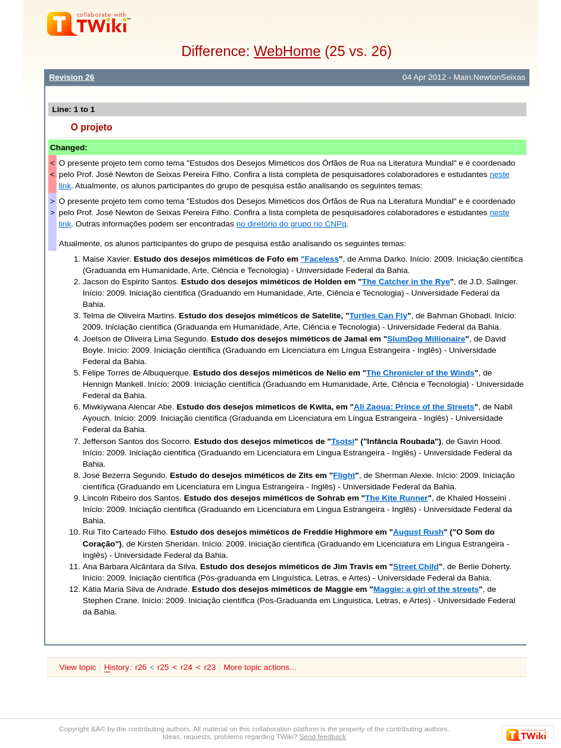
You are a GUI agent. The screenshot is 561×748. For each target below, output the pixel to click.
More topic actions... (259, 667)
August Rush (418, 531)
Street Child (416, 566)
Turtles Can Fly (378, 315)
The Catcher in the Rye (406, 281)
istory (116, 667)
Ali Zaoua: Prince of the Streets (414, 406)
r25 (163, 667)
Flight (344, 475)
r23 (210, 667)
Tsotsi (342, 441)
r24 (186, 667)
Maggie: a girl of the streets (426, 589)
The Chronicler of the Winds (420, 372)
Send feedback (323, 736)
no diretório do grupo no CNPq (291, 223)
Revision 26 (71, 77)
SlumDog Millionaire (426, 338)
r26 (141, 667)
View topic (78, 667)
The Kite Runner (396, 498)
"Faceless (320, 258)
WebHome (287, 51)
